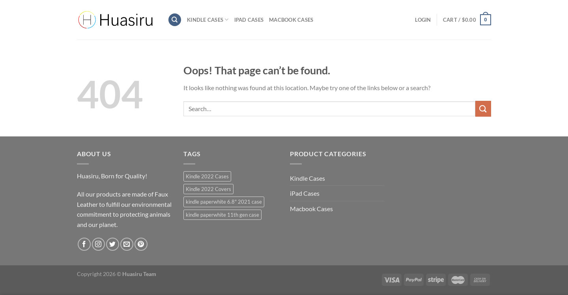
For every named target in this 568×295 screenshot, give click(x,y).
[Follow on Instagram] (98, 244)
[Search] (174, 19)
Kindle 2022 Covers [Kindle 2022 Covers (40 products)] (208, 189)
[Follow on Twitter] (112, 244)
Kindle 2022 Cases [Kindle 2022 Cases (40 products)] (207, 176)
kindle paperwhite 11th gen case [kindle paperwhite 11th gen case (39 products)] (222, 215)
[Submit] (483, 108)
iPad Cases (249, 20)
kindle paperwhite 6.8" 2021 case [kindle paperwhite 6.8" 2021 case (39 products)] (224, 202)
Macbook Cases (291, 20)
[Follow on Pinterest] (141, 244)
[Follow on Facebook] (84, 244)
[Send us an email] (126, 244)
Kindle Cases (208, 19)
